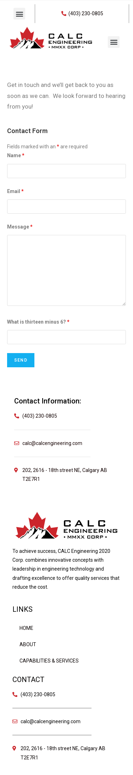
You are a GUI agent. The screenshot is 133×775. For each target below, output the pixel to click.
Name (15, 155)
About (28, 644)
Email (15, 191)
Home (26, 628)
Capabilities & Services (49, 661)
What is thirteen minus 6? (38, 322)
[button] (19, 14)
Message (20, 227)
